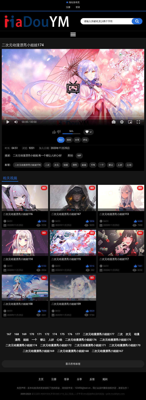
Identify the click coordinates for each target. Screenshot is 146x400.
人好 (120, 165)
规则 (105, 379)
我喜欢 (54, 132)
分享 (77, 140)
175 (62, 334)
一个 (101, 165)
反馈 (92, 379)
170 (32, 334)
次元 (56, 165)
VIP (79, 155)
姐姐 (84, 165)
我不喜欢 (59, 132)
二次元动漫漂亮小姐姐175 (115, 339)
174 (93, 165)
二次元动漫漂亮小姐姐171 (90, 345)
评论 (85, 140)
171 (39, 334)
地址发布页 (74, 2)
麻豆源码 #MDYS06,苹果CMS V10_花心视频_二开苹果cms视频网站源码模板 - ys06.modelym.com (78, 394)
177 (77, 334)
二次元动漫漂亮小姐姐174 (27, 165)
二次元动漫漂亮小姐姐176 (81, 339)
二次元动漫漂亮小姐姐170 (124, 345)
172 (47, 334)
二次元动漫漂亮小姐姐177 (98, 334)
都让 (111, 165)
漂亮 (75, 165)
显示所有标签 (73, 363)
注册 (68, 7)
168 (16, 334)
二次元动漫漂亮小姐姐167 (107, 351)
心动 (129, 165)
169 (24, 334)
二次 (47, 165)
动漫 (66, 165)
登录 (78, 7)
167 (9, 334)
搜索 (137, 21)
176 (70, 334)
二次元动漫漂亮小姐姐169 (38, 351)
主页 (40, 379)
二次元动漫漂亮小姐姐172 (56, 345)
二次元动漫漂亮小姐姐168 (73, 351)
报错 (69, 140)
